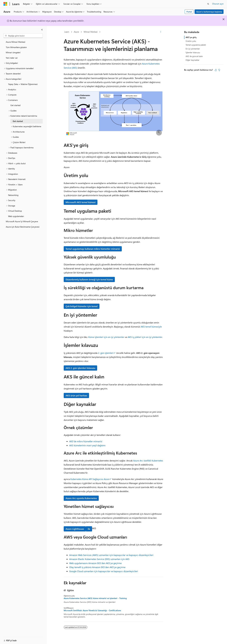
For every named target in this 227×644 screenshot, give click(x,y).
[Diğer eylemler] (160, 32)
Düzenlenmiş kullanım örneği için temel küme (89, 279)
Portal (189, 11)
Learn (66, 31)
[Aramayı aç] (208, 4)
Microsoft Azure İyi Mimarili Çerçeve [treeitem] (22, 221)
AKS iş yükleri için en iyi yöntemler (145, 336)
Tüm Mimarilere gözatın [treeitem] (16, 47)
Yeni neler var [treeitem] (12, 57)
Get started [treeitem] (15, 105)
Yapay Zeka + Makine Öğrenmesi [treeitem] (22, 84)
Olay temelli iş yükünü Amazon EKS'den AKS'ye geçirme (97, 567)
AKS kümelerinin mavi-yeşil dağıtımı (87, 445)
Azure (76, 31)
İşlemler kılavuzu (193, 52)
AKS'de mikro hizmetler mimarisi (85, 441)
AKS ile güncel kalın (194, 56)
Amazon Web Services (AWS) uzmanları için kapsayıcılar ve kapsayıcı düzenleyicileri (111, 554)
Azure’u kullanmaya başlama (209, 11)
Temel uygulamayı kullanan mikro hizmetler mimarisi (93, 248)
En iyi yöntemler (193, 48)
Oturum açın (218, 3)
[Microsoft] (5, 4)
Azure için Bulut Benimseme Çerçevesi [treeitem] (22, 226)
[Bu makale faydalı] (215, 70)
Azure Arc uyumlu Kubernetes (81, 498)
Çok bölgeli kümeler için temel (82, 306)
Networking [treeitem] (13, 195)
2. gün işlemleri (105, 352)
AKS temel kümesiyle (151, 326)
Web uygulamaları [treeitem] (16, 216)
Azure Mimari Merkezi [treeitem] (15, 42)
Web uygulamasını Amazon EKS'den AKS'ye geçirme (95, 563)
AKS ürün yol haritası (76, 395)
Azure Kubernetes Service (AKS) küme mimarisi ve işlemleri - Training (95, 598)
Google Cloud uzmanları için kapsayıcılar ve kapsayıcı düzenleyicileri (103, 571)
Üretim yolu (191, 41)
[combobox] (23, 35)
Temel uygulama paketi (196, 44)
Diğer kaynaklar (192, 60)
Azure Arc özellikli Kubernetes (148, 460)
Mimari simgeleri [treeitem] (13, 52)
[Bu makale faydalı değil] (219, 70)
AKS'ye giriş (191, 37)
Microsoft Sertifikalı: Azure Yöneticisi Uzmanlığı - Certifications (92, 610)
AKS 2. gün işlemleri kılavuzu (80, 367)
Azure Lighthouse (75, 528)
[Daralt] (42, 29)
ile (89, 528)
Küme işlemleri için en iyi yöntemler (106, 336)
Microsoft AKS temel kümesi (81, 202)
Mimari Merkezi (90, 31)
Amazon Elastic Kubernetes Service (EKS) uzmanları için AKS (99, 559)
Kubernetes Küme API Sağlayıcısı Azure (89, 479)
